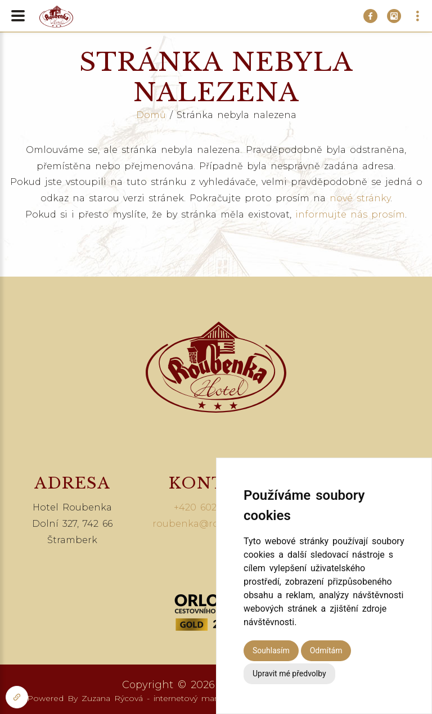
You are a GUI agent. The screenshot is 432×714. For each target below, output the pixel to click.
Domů (151, 115)
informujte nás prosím (350, 214)
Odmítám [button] (326, 650)
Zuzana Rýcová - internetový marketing (162, 698)
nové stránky (360, 198)
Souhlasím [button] (271, 650)
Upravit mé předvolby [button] (289, 673)
